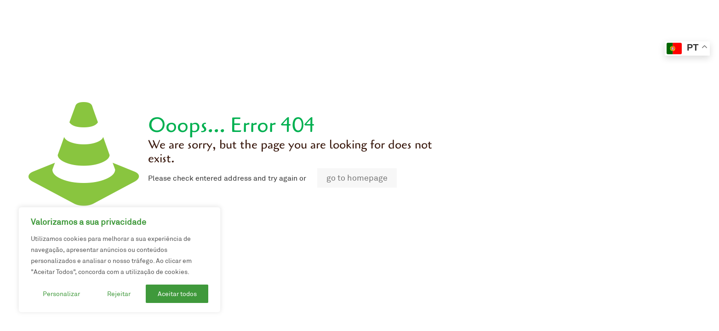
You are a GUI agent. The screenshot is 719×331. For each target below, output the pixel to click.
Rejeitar (119, 294)
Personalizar (61, 294)
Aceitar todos (177, 294)
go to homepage (357, 178)
